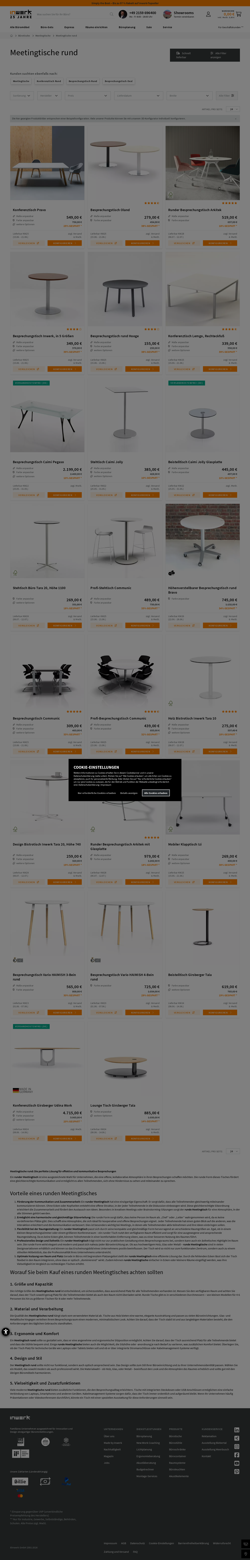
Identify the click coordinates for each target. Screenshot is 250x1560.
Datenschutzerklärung (88, 784)
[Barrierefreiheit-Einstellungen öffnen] (6, 1332)
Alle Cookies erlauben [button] (155, 792)
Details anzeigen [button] (129, 792)
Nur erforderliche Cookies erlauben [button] (97, 792)
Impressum (106, 784)
